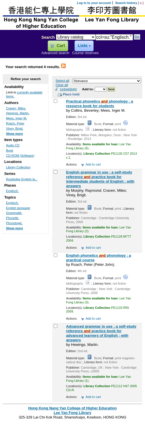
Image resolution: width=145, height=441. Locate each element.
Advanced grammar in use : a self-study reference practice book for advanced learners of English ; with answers (101, 333)
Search (48, 37)
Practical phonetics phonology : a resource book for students (99, 103)
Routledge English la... (22, 179)
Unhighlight (68, 89)
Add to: (88, 89)
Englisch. (12, 191)
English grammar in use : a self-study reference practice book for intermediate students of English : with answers (100, 179)
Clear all (62, 85)
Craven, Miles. (16, 108)
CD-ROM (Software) (20, 155)
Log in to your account (94, 3)
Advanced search (55, 53)
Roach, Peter (15, 123)
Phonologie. (14, 223)
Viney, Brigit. (14, 128)
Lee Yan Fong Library (19, 49)
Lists (82, 45)
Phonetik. (12, 218)
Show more (14, 133)
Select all (62, 80)
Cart (61, 45)
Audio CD (12, 145)
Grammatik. (14, 213)
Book (9, 150)
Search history (126, 3)
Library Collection (18, 167)
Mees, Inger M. (16, 118)
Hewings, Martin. (17, 113)
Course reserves (85, 53)
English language (18, 208)
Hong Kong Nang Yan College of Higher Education (72, 408)
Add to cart (93, 164)
